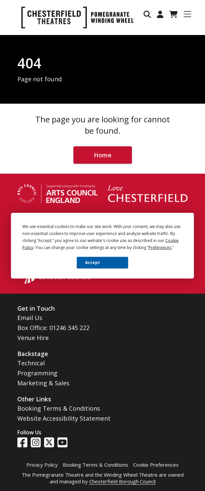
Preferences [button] (160, 247)
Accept (92, 262)
